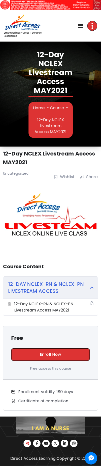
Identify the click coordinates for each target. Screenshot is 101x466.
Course (57, 108)
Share (89, 177)
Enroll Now (50, 354)
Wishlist (64, 177)
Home (39, 108)
